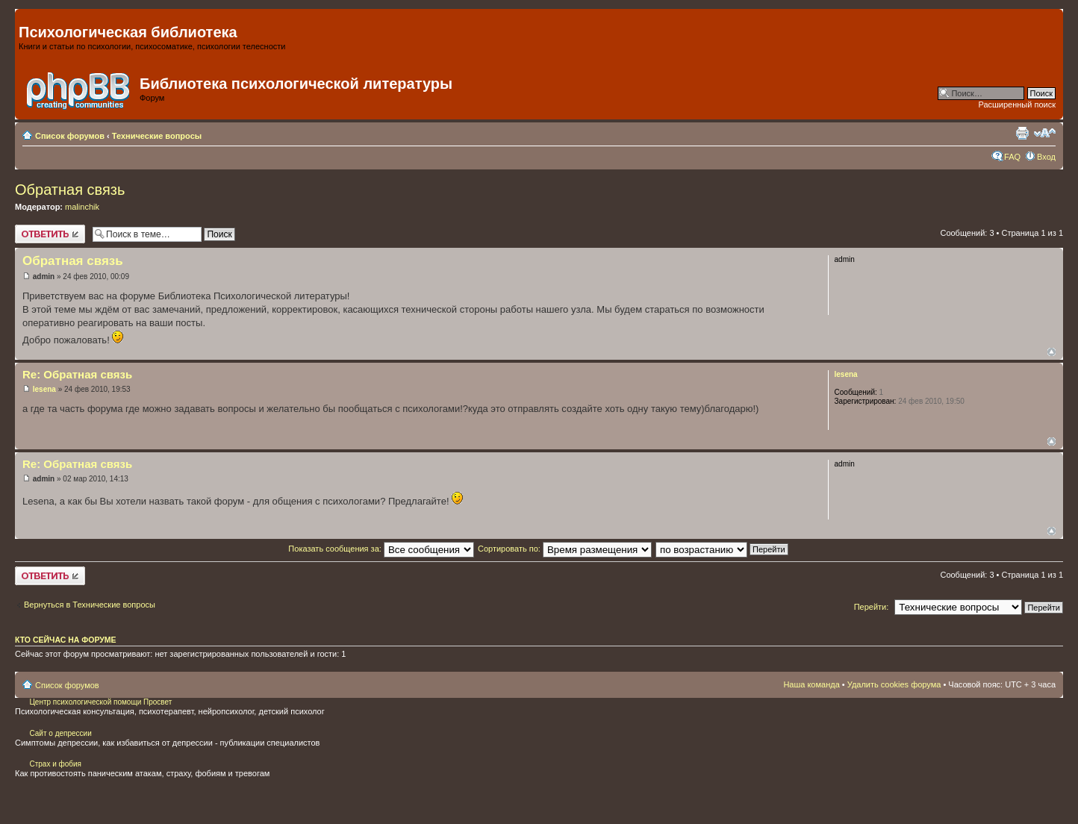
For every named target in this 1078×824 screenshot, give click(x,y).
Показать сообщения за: (381, 548)
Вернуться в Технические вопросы (89, 604)
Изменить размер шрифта (1045, 133)
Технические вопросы (157, 135)
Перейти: (871, 606)
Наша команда (811, 684)
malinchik (82, 206)
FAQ (1012, 156)
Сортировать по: (565, 548)
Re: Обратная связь (77, 374)
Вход (1046, 156)
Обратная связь (70, 189)
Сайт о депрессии (60, 733)
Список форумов (70, 135)
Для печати (1022, 133)
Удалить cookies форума (894, 684)
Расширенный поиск (1017, 104)
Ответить (50, 234)
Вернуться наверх (1051, 352)
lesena (44, 389)
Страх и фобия (55, 764)
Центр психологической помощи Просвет (100, 702)
